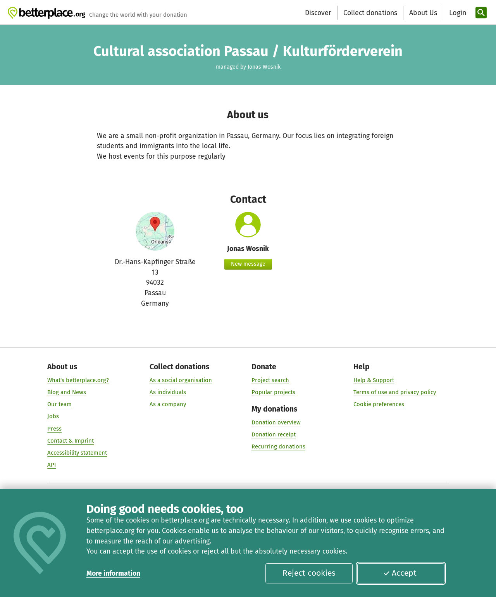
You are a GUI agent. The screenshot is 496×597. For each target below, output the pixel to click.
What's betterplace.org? (78, 380)
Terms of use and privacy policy (394, 392)
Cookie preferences (378, 404)
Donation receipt (273, 434)
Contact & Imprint (70, 440)
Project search (270, 380)
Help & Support (373, 380)
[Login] (456, 13)
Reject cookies (309, 573)
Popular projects (273, 392)
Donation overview (276, 422)
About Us (423, 13)
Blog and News (66, 392)
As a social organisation (181, 380)
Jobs (53, 416)
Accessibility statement (77, 452)
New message (248, 264)
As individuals (168, 392)
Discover (318, 13)
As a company (168, 404)
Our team (59, 404)
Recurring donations (278, 446)
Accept (400, 573)
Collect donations (370, 13)
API (51, 465)
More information (113, 573)
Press (54, 428)
